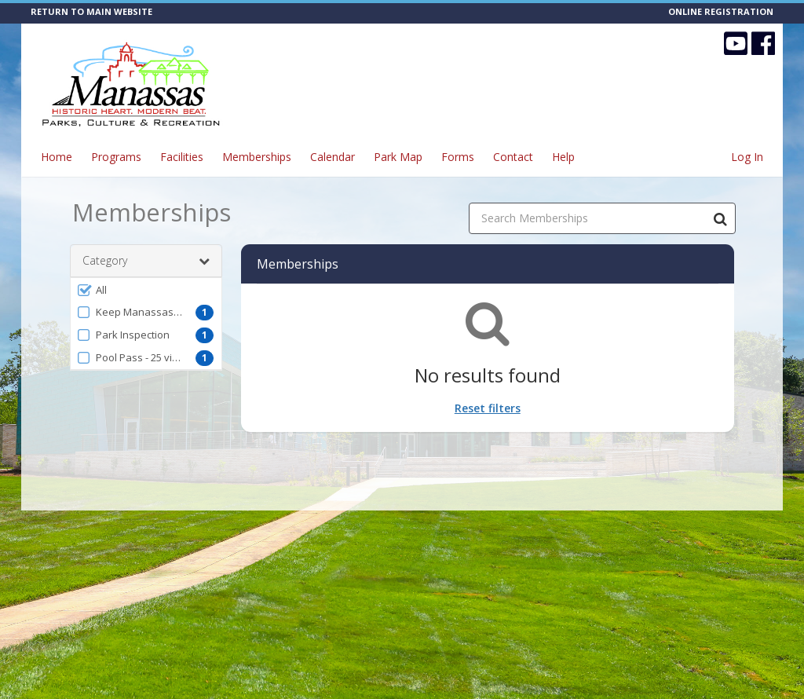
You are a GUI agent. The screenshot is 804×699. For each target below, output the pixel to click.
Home (56, 156)
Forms (457, 156)
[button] (146, 290)
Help (563, 156)
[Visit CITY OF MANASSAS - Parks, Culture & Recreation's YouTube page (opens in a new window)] (735, 43)
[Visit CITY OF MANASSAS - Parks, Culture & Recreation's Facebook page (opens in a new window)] (763, 43)
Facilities (181, 156)
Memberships (256, 156)
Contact (513, 156)
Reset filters (488, 408)
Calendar (332, 156)
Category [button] (146, 260)
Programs (116, 156)
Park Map (398, 156)
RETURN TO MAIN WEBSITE (91, 11)
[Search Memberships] (720, 218)
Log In (747, 156)
